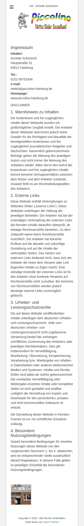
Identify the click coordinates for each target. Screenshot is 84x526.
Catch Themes (51, 522)
